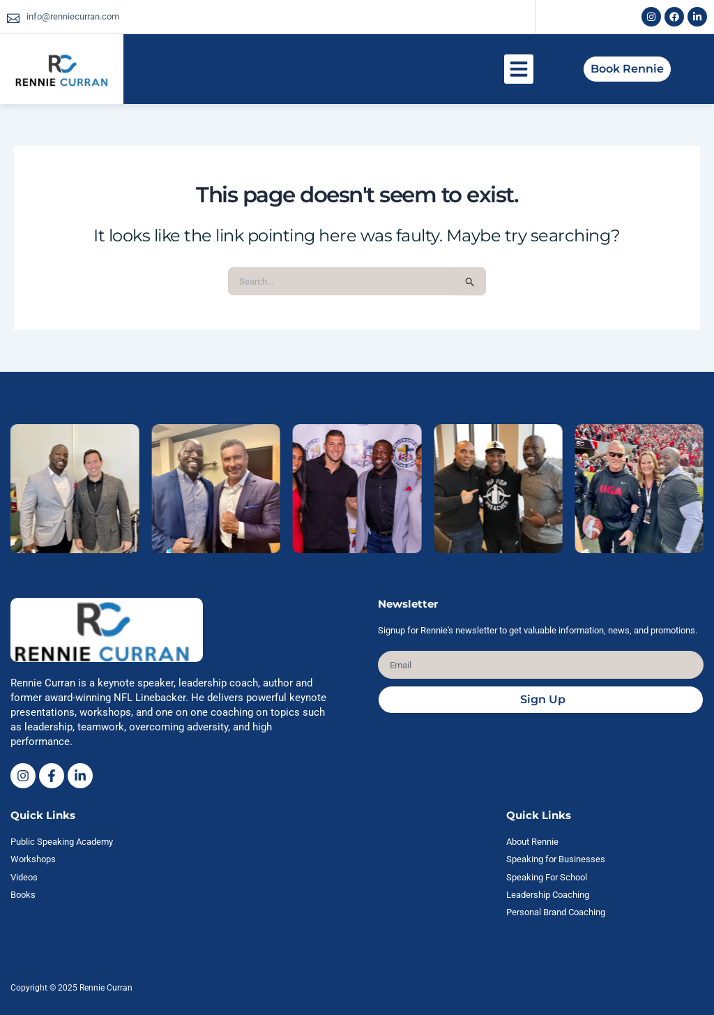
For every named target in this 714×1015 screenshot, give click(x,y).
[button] (518, 69)
